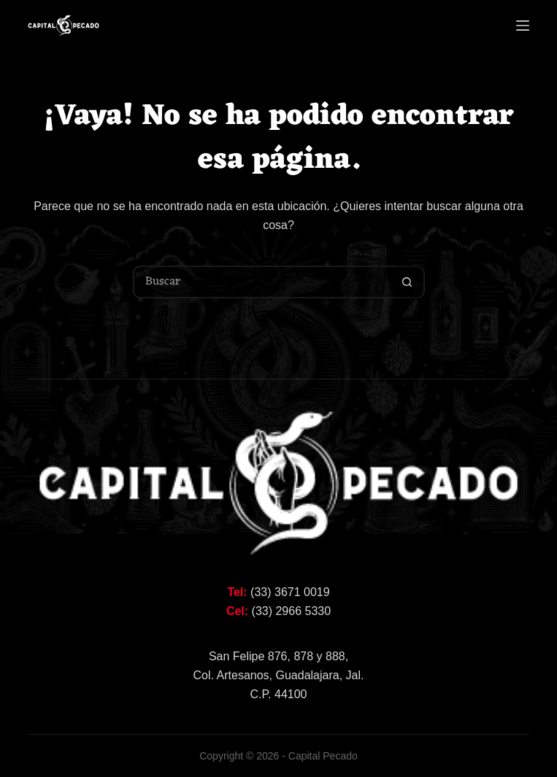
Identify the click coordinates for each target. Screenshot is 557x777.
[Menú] (522, 25)
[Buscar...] (262, 282)
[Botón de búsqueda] (407, 282)
